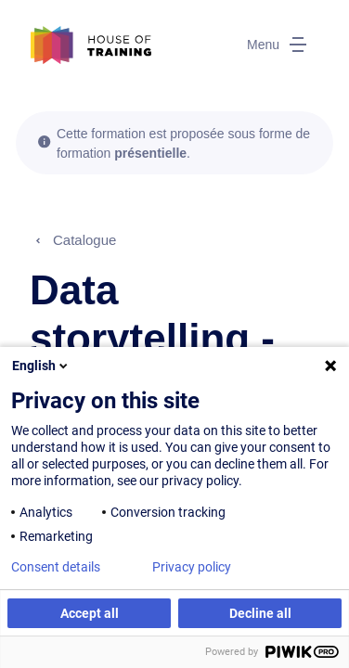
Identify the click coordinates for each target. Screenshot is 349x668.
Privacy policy (191, 566)
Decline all (260, 613)
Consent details (55, 566)
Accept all (89, 613)
